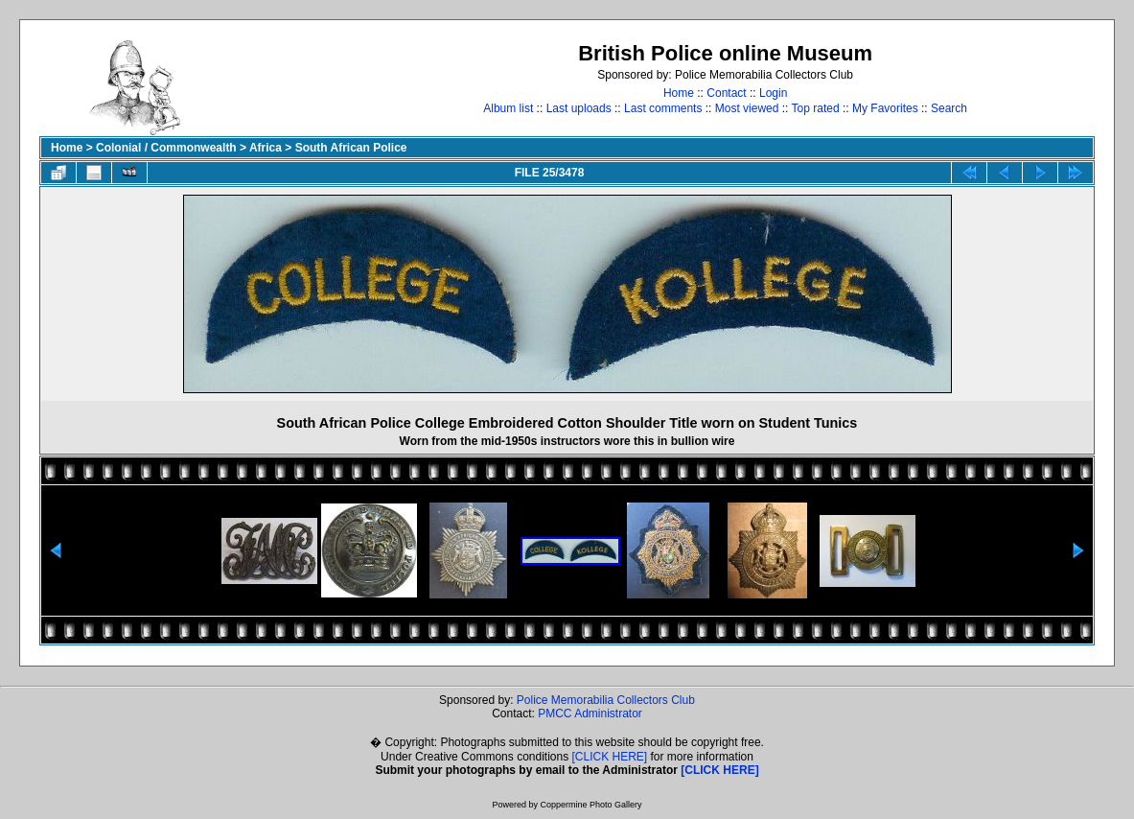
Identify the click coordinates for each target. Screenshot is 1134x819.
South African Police (351, 147)
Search (949, 108)
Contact (726, 93)
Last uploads (579, 108)
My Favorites (885, 108)
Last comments (663, 108)
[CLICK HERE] (610, 756)
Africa (265, 147)
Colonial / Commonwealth (166, 147)
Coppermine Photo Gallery (590, 804)
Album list (508, 108)
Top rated (816, 108)
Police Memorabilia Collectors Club (606, 700)
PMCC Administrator (590, 713)
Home (678, 93)
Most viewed (747, 108)
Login (773, 93)
